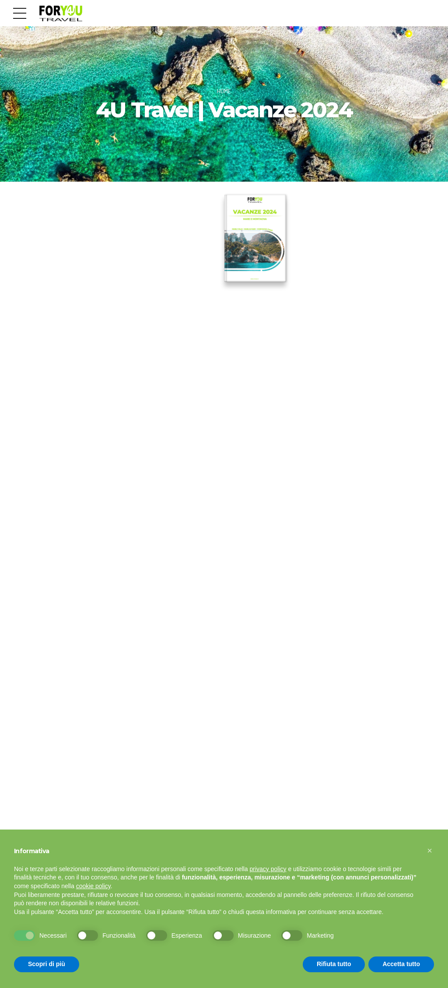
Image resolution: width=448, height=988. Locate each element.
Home (224, 91)
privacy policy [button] (268, 868)
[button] (430, 851)
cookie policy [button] (93, 886)
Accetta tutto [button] (401, 963)
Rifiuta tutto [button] (334, 963)
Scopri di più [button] (46, 963)
